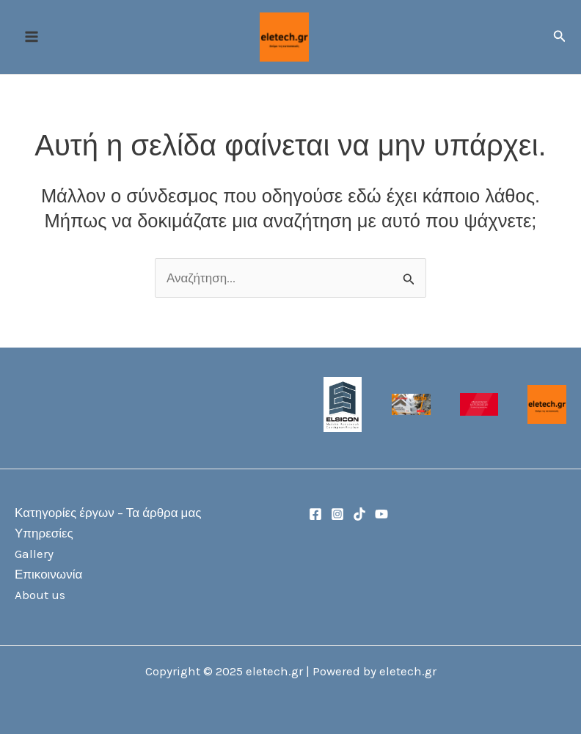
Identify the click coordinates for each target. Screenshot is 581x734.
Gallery (34, 553)
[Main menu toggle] (31, 37)
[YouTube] (381, 514)
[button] (559, 37)
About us (40, 594)
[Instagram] (337, 514)
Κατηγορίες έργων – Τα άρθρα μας (108, 512)
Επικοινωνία (48, 574)
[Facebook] (315, 514)
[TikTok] (359, 514)
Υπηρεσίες (44, 533)
